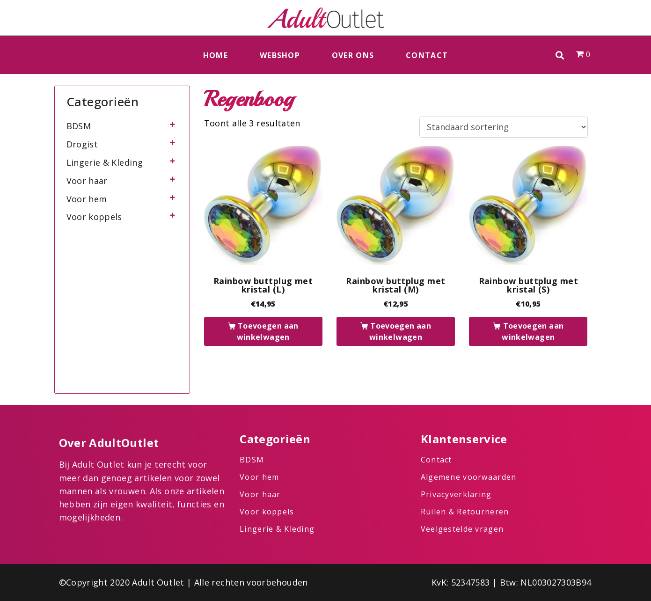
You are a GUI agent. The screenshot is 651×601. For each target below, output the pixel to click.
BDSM (78, 126)
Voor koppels (94, 216)
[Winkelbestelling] (503, 127)
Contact (427, 55)
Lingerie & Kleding (104, 162)
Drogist (82, 144)
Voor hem (86, 199)
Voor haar (87, 180)
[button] (560, 55)
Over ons (353, 55)
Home (215, 55)
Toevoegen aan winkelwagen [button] (268, 331)
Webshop (280, 55)
